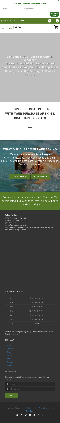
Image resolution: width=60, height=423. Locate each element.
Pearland (23, 164)
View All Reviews (19, 176)
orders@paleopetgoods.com (15, 225)
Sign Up (11, 395)
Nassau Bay (42, 157)
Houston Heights (17, 161)
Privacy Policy (26, 408)
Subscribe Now (54, 14)
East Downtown (37, 161)
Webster (30, 157)
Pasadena (52, 161)
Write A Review (40, 176)
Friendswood (16, 157)
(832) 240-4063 (10, 223)
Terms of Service (38, 408)
